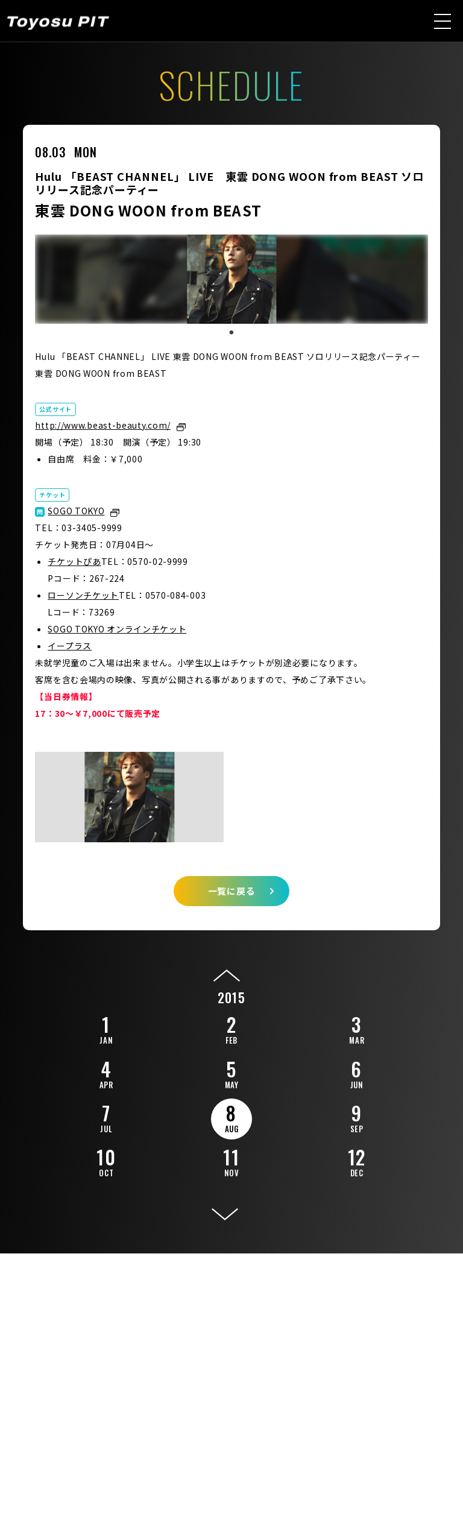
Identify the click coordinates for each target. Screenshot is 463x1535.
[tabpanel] (231, 279)
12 (357, 1161)
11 (231, 1161)
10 (106, 1161)
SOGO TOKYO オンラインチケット (117, 629)
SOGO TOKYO (76, 511)
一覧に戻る (232, 890)
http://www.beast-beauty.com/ (103, 425)
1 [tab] (231, 333)
